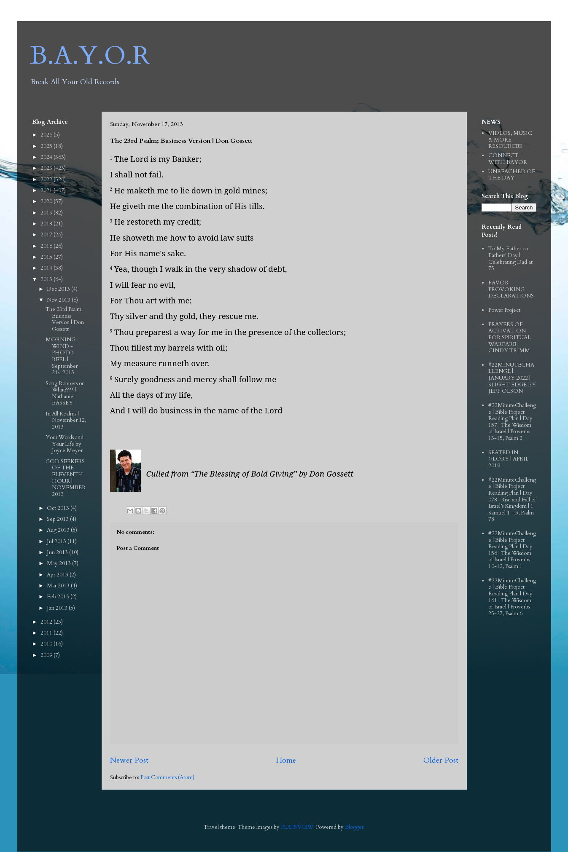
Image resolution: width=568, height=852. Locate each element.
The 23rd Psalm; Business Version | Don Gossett (65, 319)
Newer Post (129, 760)
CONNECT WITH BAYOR (507, 159)
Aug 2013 (59, 530)
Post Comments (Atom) (167, 777)
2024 (47, 157)
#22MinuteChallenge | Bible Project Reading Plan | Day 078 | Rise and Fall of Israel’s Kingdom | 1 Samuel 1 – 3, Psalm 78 (512, 499)
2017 (47, 234)
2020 (47, 201)
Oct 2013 (58, 508)
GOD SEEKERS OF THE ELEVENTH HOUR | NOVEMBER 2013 (66, 478)
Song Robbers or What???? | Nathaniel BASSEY (64, 393)
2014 (47, 268)
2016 (47, 246)
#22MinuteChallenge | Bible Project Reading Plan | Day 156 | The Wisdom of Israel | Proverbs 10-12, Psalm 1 (512, 550)
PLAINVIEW (297, 827)
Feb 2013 (58, 596)
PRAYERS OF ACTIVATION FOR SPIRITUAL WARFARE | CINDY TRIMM (509, 337)
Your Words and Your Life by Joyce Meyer (64, 444)
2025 (47, 146)
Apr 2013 (58, 575)
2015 (47, 257)
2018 (47, 224)
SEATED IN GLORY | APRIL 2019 (508, 459)
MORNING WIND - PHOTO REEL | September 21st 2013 (62, 356)
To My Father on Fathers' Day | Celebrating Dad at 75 (510, 258)
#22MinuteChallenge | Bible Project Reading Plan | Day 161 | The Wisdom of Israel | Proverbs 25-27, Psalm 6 (512, 597)
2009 (47, 655)
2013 (47, 279)
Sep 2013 (58, 519)
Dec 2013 (59, 289)
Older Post (440, 760)
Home (286, 760)
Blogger (354, 827)
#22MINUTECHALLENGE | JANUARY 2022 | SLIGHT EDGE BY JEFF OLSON (512, 378)
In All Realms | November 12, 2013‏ (66, 420)
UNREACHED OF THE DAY (511, 175)
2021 (47, 190)
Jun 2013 (58, 552)
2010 (47, 644)
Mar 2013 (59, 585)
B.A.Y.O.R (90, 56)
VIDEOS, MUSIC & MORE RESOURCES (510, 139)
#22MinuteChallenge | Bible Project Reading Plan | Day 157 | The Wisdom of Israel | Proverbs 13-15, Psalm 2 (512, 422)
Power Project (504, 310)
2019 (47, 213)
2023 (47, 168)
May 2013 (59, 563)
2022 (47, 179)
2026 (47, 135)
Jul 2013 (57, 541)
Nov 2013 (59, 300)
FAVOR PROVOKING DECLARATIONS (511, 289)
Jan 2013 (58, 608)
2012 (47, 622)
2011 (47, 633)
